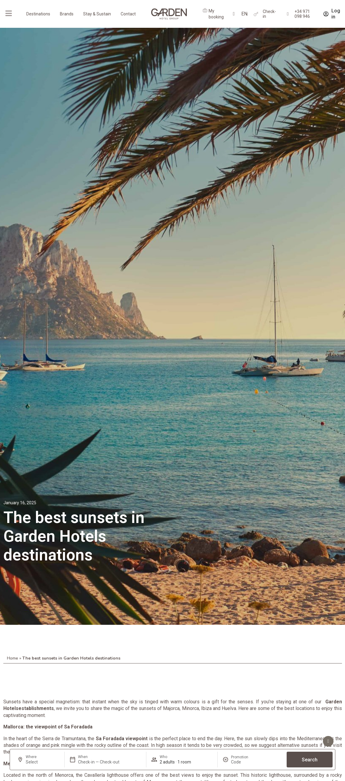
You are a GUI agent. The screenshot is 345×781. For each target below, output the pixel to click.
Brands (66, 13)
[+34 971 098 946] (287, 14)
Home (12, 658)
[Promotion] (245, 762)
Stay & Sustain (97, 13)
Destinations (38, 13)
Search (309, 760)
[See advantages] (328, 741)
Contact (128, 13)
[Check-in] (256, 14)
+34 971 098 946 (302, 14)
